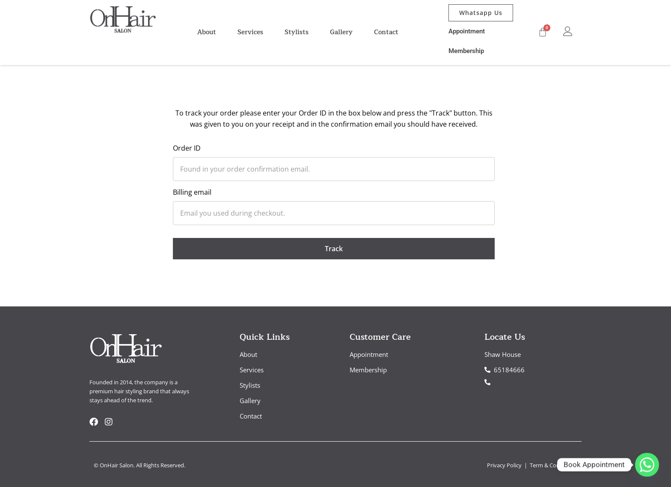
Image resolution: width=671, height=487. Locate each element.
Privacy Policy (505, 465)
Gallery (341, 32)
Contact (386, 32)
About (206, 32)
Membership (466, 51)
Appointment (466, 31)
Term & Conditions (553, 465)
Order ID (187, 148)
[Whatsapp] (647, 464)
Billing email (192, 192)
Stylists (297, 32)
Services (250, 32)
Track (334, 248)
